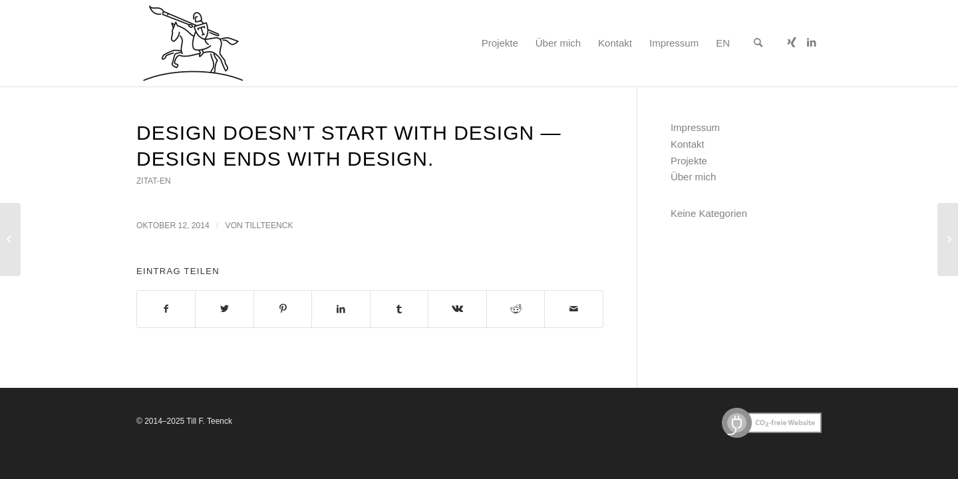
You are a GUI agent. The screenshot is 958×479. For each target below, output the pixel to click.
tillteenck (269, 225)
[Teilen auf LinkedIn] (340, 309)
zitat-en (153, 181)
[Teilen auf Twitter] (224, 309)
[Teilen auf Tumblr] (399, 309)
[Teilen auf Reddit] (515, 309)
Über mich (693, 176)
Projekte (689, 160)
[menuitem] (500, 43)
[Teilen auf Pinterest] (282, 309)
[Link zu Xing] (792, 43)
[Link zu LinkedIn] (812, 43)
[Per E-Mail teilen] (574, 309)
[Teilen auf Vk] (457, 309)
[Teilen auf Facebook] (166, 309)
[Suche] (758, 43)
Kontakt (688, 144)
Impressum (695, 127)
